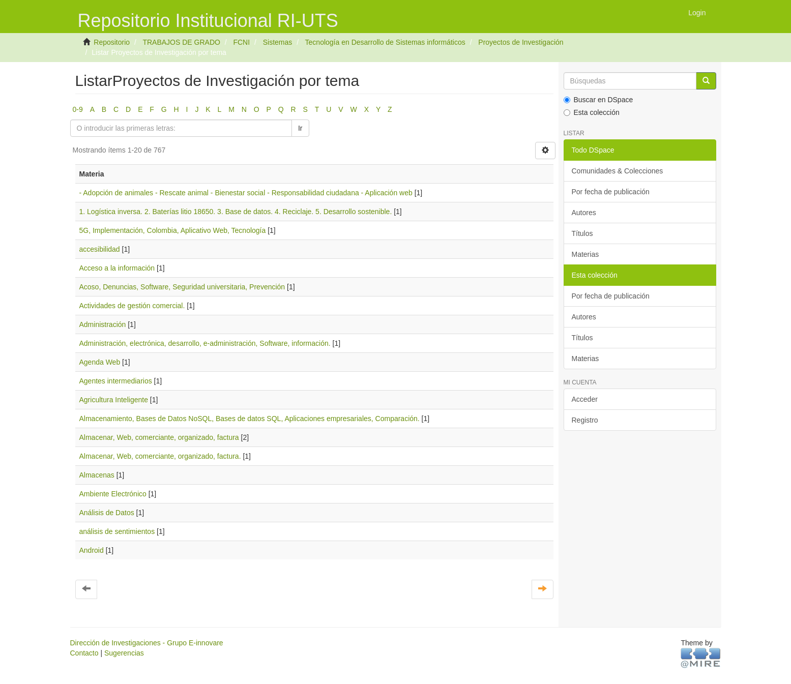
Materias (585, 254)
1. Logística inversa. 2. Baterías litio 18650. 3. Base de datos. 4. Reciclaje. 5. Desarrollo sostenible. (235, 211)
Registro (585, 420)
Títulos (582, 233)
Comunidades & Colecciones (617, 171)
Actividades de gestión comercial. (132, 306)
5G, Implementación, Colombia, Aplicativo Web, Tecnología (172, 230)
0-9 (78, 109)
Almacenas (96, 475)
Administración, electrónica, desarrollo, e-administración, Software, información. (205, 343)
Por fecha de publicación (611, 192)
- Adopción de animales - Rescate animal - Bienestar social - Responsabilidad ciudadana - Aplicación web (246, 193)
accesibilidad (99, 249)
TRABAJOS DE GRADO (181, 42)
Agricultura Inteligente (113, 400)
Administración (102, 324)
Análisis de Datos (106, 513)
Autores (584, 213)
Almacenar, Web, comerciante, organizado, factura (159, 437)
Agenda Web (100, 362)
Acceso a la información (117, 268)
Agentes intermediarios (115, 381)
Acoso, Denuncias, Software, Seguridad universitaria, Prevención (182, 287)
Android (91, 550)
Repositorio (112, 42)
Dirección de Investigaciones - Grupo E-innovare (146, 643)
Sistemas (277, 42)
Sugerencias (124, 653)
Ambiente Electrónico (113, 494)
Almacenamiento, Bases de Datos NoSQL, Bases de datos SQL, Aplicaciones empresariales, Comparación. (249, 418)
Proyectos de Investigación (520, 42)
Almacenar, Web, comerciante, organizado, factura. (160, 456)
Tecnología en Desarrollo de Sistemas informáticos (385, 42)
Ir (300, 128)
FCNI (241, 42)
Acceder (585, 399)
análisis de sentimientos (117, 531)
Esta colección (592, 112)
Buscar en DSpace (598, 100)
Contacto (84, 653)
